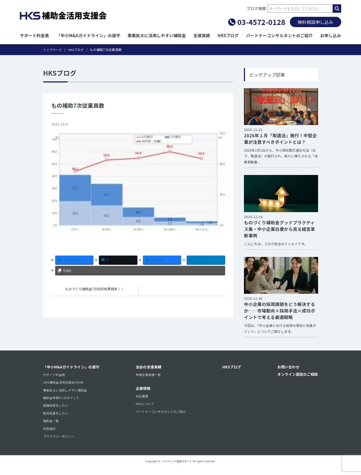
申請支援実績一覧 (149, 375)
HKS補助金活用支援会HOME (64, 384)
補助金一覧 (51, 426)
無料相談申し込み (315, 22)
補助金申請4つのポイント (62, 401)
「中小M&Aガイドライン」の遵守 (88, 35)
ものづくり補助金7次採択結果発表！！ (94, 289)
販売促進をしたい (56, 417)
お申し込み (330, 35)
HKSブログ (228, 35)
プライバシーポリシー (60, 443)
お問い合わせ (287, 367)
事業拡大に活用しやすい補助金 (157, 35)
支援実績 (201, 35)
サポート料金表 (34, 35)
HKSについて (146, 406)
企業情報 (143, 390)
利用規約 (49, 434)
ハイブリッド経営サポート (177, 468)
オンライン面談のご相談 (296, 375)
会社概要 (142, 398)
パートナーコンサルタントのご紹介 (279, 35)
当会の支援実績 (149, 367)
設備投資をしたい (56, 409)
